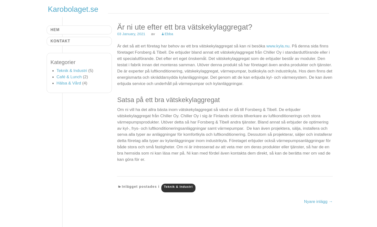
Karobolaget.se (73, 9)
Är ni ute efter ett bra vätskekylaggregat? (184, 27)
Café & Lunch (69, 76)
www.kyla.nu (277, 46)
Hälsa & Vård (69, 83)
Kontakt (60, 41)
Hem (55, 30)
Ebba (169, 34)
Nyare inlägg (318, 201)
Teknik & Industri (178, 186)
